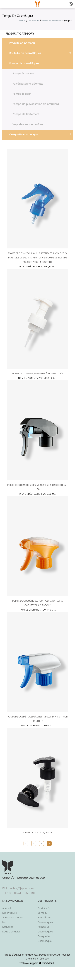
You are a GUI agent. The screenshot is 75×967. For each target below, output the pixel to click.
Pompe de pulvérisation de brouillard (35, 104)
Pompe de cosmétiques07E (37, 832)
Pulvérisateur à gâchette (27, 84)
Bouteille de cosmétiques (25, 53)
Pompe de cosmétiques (24, 63)
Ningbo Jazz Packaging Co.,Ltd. (42, 955)
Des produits (33, 20)
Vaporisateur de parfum (27, 124)
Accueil (22, 20)
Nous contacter (11, 932)
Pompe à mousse (23, 74)
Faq (4, 922)
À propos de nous (12, 918)
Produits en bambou (22, 43)
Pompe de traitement (25, 114)
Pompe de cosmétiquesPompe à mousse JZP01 (37, 373)
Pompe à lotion (21, 94)
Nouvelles (7, 927)
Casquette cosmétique (23, 135)
